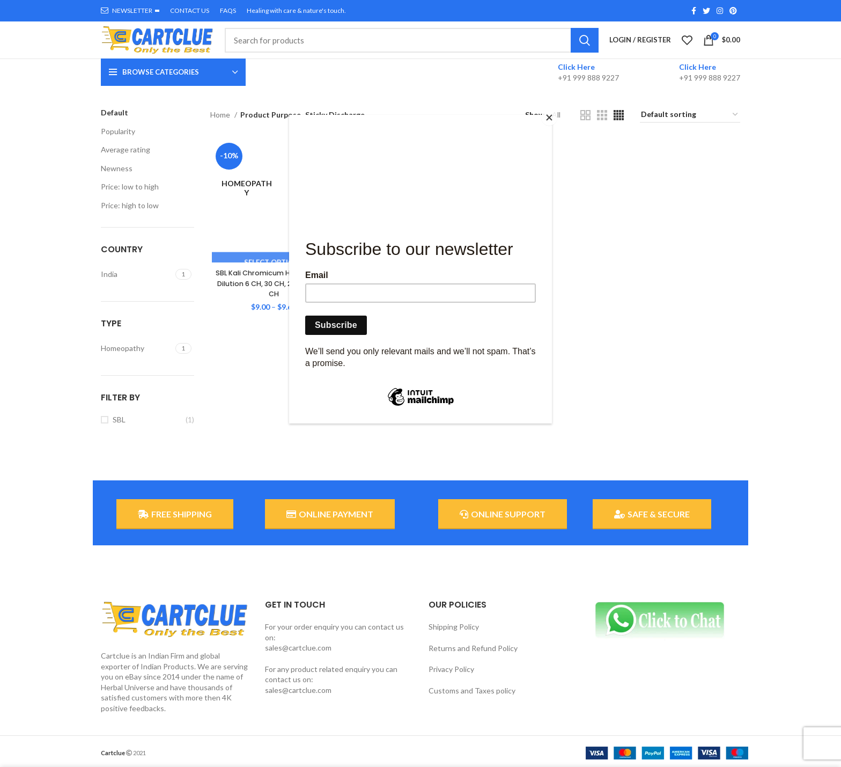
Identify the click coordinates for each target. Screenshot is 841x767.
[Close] (549, 117)
